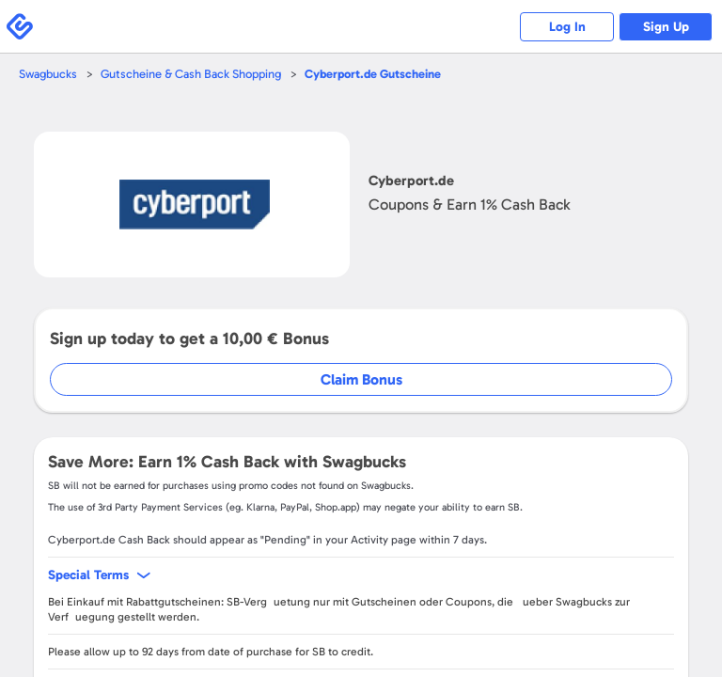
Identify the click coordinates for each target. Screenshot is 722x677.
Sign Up (666, 27)
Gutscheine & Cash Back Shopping (191, 74)
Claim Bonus (361, 379)
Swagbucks (48, 74)
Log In (567, 27)
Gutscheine (373, 74)
